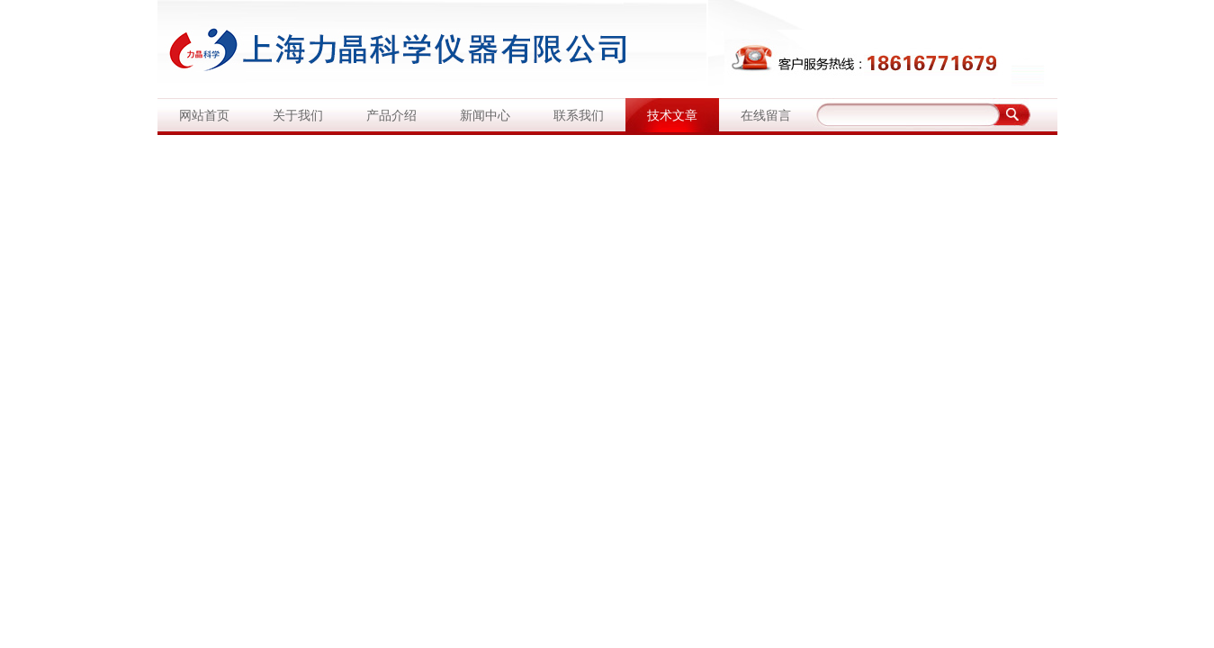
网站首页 (204, 115)
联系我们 (578, 115)
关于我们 (298, 115)
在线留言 (766, 115)
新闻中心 (485, 115)
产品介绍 (391, 115)
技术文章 (672, 115)
